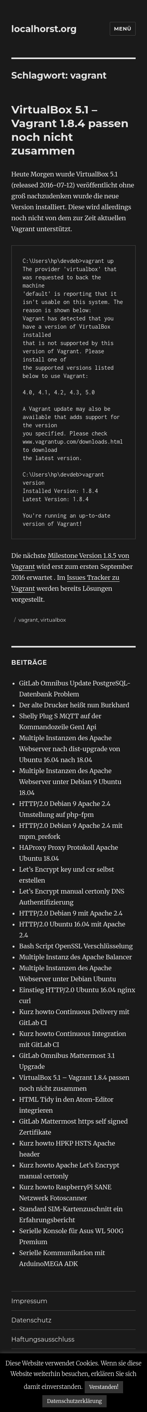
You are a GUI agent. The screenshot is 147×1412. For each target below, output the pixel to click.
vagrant (28, 620)
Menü (122, 28)
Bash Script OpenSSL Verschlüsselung (76, 946)
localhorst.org (44, 28)
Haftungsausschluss (42, 1339)
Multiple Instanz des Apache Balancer (75, 957)
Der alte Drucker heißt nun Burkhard (74, 705)
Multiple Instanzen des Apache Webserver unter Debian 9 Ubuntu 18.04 (70, 782)
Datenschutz (31, 1320)
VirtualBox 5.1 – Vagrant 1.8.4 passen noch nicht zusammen (70, 130)
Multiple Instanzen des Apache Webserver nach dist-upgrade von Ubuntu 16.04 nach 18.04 (69, 749)
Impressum (29, 1301)
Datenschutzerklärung (74, 1401)
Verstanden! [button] (103, 1387)
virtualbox (53, 620)
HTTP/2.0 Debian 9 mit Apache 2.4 (71, 913)
